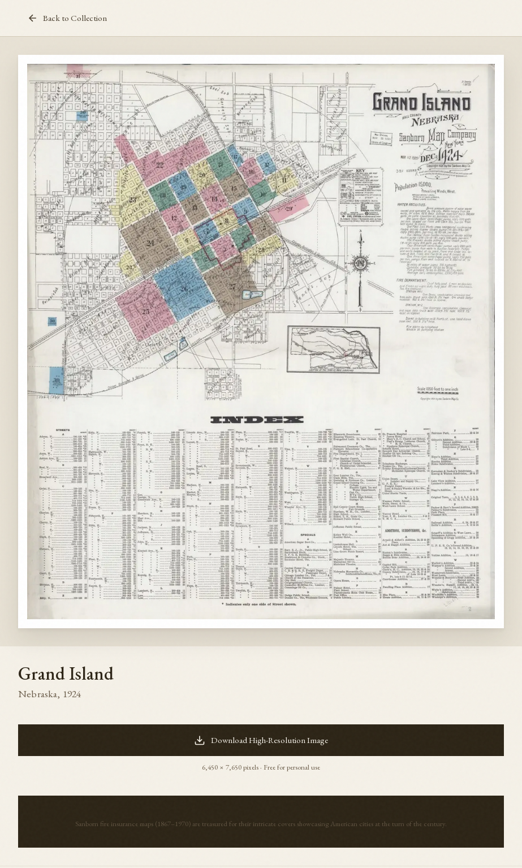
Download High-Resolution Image (261, 740)
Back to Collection (67, 18)
